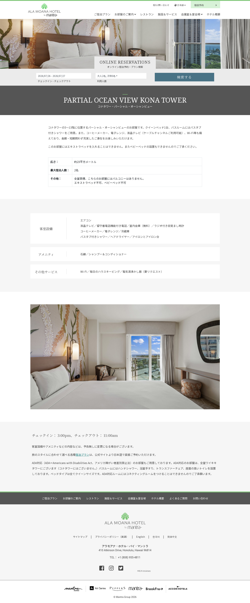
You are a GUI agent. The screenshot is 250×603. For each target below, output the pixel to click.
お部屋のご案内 (125, 14)
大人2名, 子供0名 (106, 76)
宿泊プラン (82, 455)
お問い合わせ (161, 5)
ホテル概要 (213, 14)
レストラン (147, 14)
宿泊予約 (205, 5)
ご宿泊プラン (102, 14)
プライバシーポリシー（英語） (111, 536)
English (140, 536)
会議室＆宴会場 (192, 14)
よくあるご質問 (178, 498)
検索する (184, 77)
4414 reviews (144, 570)
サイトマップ (80, 536)
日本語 (180, 5)
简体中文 (172, 536)
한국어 (156, 536)
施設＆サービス (167, 14)
